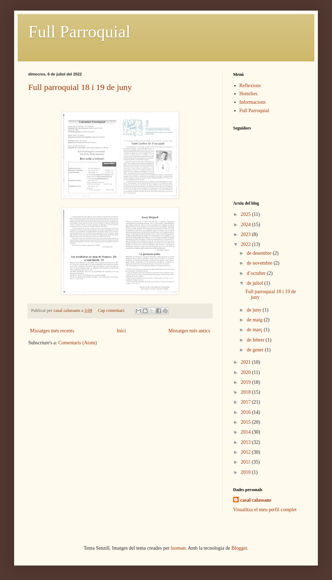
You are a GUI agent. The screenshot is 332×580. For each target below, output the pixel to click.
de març (255, 329)
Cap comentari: (112, 310)
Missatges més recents (52, 330)
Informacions (252, 102)
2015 (246, 422)
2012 (246, 452)
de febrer (256, 340)
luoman (178, 548)
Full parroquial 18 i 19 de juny (80, 87)
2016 (246, 412)
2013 (246, 442)
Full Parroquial (79, 31)
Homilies (248, 93)
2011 (246, 462)
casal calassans (255, 500)
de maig (255, 319)
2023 (246, 234)
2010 (246, 472)
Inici (121, 330)
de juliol (255, 283)
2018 (246, 392)
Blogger (239, 548)
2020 (246, 372)
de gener (256, 349)
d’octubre (257, 273)
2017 (246, 402)
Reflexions (250, 85)
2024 (246, 224)
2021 (246, 362)
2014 (246, 432)
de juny (254, 310)
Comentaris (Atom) (77, 342)
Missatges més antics (189, 330)
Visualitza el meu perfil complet (265, 509)
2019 (246, 382)
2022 (246, 244)
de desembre (260, 253)
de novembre (260, 263)
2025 (246, 214)
